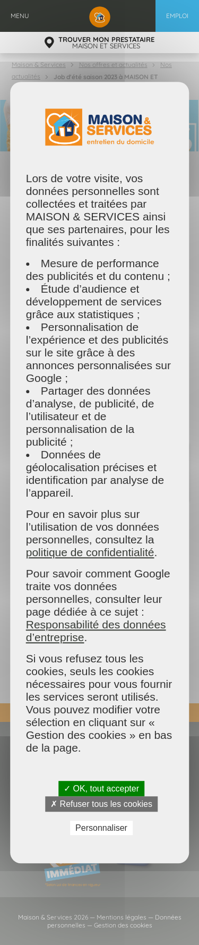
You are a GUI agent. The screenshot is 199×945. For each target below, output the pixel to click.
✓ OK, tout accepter (101, 788)
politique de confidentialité (90, 552)
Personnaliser (101, 827)
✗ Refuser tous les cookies (101, 803)
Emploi (177, 16)
